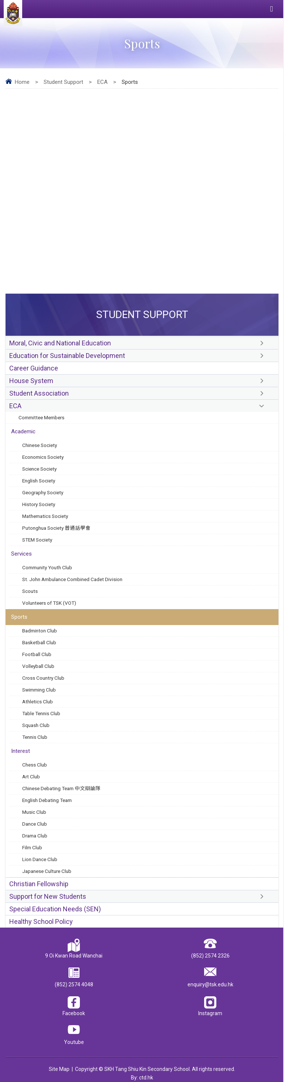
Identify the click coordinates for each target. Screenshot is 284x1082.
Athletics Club (37, 701)
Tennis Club (34, 737)
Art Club (31, 776)
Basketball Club (39, 642)
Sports (19, 617)
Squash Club (36, 725)
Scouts (30, 591)
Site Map (59, 1069)
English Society (38, 481)
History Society (38, 504)
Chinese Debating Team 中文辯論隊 (61, 788)
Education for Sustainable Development (67, 355)
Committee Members (41, 417)
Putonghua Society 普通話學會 (56, 528)
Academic (23, 431)
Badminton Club (39, 631)
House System (31, 381)
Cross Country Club (43, 678)
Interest (20, 751)
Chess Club (34, 765)
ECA (102, 82)
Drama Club (34, 836)
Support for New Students (47, 896)
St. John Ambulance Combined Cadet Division (72, 579)
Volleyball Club (38, 666)
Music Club (34, 812)
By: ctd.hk (142, 1078)
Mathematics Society (45, 516)
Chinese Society (39, 445)
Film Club (32, 847)
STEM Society (37, 540)
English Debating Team (47, 800)
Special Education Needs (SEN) (55, 909)
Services (21, 553)
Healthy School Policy (41, 921)
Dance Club (34, 824)
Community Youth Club (47, 567)
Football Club (36, 654)
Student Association (39, 393)
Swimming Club (39, 690)
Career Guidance (33, 368)
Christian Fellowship (38, 884)
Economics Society (43, 457)
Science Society (39, 469)
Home (22, 82)
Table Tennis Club (41, 713)
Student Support (63, 82)
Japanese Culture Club (46, 871)
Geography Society (42, 492)
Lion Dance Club (39, 859)
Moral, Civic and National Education (60, 343)
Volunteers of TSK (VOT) (49, 603)
